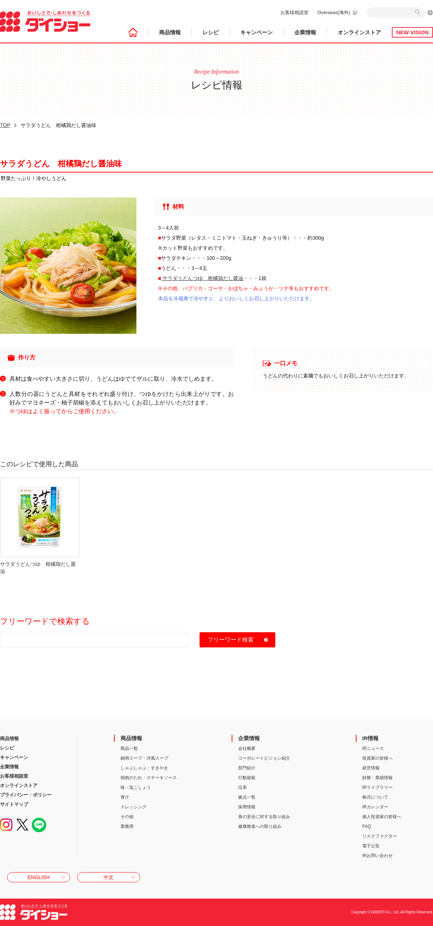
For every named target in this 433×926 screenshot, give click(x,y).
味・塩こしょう (136, 787)
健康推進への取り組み (259, 826)
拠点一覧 (246, 797)
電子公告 (371, 845)
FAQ (366, 826)
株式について (375, 797)
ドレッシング (133, 806)
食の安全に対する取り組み (264, 816)
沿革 (242, 787)
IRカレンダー (375, 806)
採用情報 (246, 806)
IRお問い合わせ (377, 855)
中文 (109, 877)
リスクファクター (379, 836)
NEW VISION (412, 32)
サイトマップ (14, 804)
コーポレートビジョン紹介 (264, 758)
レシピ (210, 32)
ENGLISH (38, 877)
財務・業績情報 (377, 777)
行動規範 (246, 777)
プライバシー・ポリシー (26, 795)
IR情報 (370, 738)
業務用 (127, 826)
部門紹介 (246, 767)
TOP (5, 125)
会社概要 (246, 748)
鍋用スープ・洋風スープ (144, 758)
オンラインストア (359, 32)
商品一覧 (129, 748)
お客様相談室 (294, 12)
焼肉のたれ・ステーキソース (149, 777)
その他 (127, 816)
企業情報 (305, 32)
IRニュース (373, 748)
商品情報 (170, 32)
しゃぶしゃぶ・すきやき (144, 767)
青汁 (125, 797)
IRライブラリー (377, 787)
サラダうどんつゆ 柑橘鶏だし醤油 (202, 278)
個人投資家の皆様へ (381, 816)
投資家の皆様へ (377, 758)
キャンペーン (256, 32)
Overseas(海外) (334, 12)
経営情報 (371, 767)
